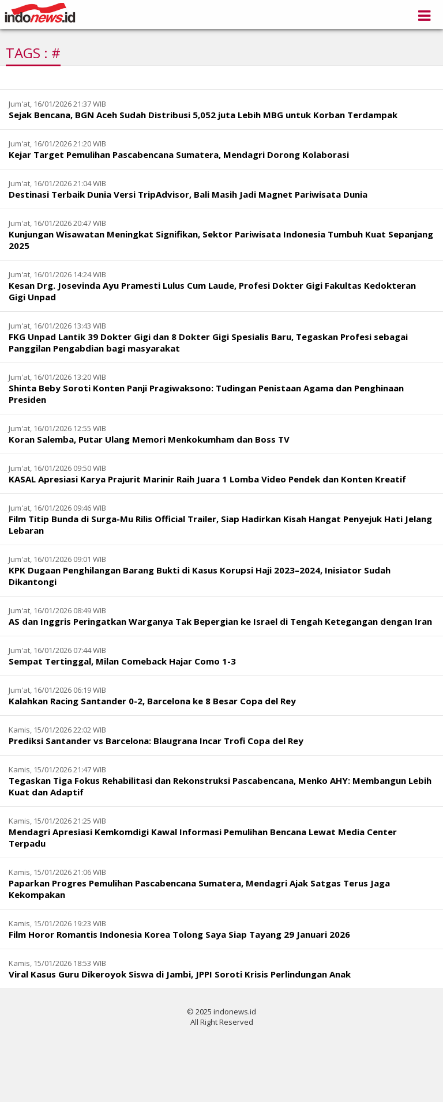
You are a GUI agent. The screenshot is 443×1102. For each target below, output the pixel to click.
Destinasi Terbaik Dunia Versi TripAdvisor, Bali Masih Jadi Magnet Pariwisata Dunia (188, 194)
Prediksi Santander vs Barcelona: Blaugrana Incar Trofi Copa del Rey (156, 740)
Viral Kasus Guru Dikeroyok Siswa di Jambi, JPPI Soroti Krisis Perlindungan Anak (180, 974)
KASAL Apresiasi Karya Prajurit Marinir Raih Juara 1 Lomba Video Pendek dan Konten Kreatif (207, 479)
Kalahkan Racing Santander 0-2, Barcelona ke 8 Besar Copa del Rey (152, 701)
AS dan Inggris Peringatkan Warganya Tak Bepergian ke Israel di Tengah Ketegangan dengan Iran (220, 621)
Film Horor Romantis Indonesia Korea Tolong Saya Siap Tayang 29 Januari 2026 (179, 934)
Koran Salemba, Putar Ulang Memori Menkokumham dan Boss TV (149, 439)
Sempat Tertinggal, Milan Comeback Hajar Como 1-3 (122, 661)
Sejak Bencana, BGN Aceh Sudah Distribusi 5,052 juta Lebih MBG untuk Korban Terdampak (203, 114)
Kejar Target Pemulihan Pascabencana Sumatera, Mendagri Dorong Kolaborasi (179, 154)
